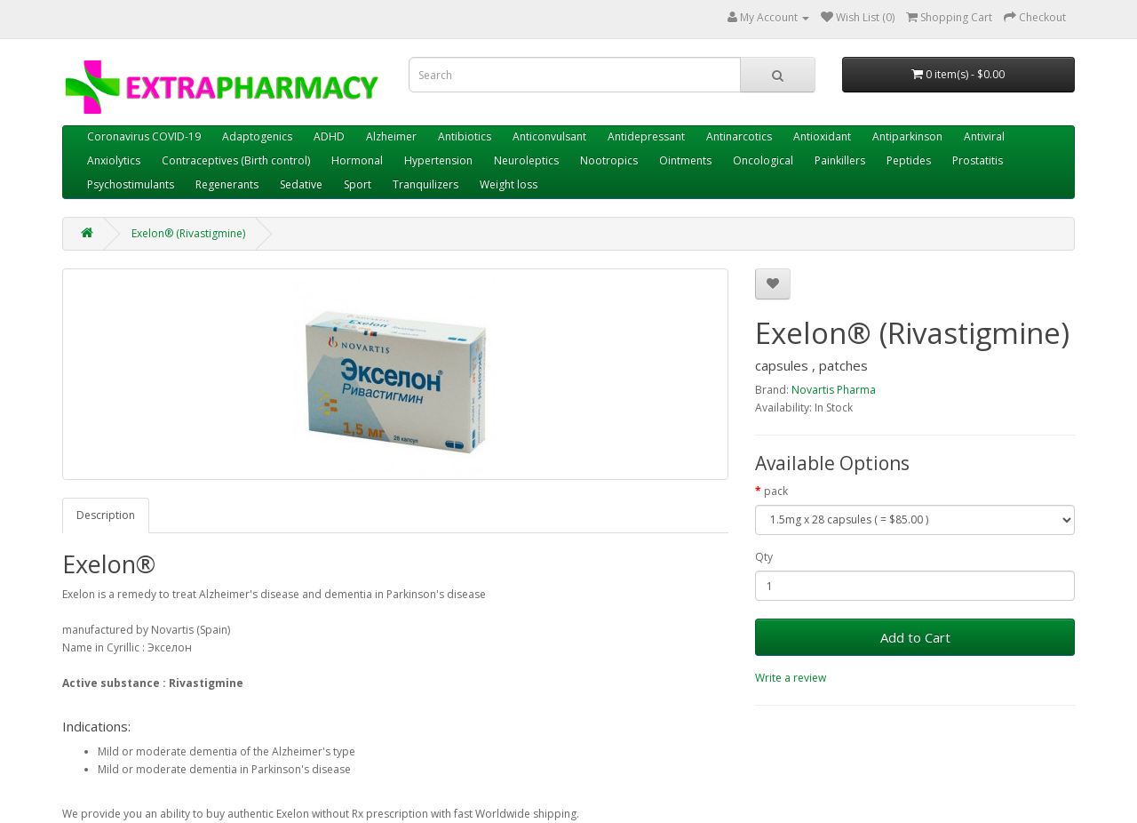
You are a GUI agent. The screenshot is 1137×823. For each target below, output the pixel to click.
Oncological (763, 160)
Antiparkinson (907, 136)
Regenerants (226, 184)
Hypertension (438, 160)
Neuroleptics (526, 160)
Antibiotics (464, 136)
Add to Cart (915, 637)
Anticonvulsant (549, 136)
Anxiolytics (113, 160)
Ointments (685, 160)
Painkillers (840, 160)
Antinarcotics (739, 136)
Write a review (790, 677)
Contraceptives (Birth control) (236, 160)
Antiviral (984, 136)
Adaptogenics (257, 136)
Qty (764, 556)
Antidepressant (646, 136)
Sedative (301, 184)
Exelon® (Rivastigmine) (188, 233)
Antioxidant (822, 136)
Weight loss (508, 184)
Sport (357, 184)
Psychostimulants (130, 184)
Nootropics (609, 160)
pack (776, 491)
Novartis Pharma (833, 389)
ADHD (329, 136)
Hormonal (357, 160)
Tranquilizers (425, 184)
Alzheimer (391, 136)
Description (105, 515)
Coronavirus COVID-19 (144, 136)
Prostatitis (977, 160)
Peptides (909, 160)
